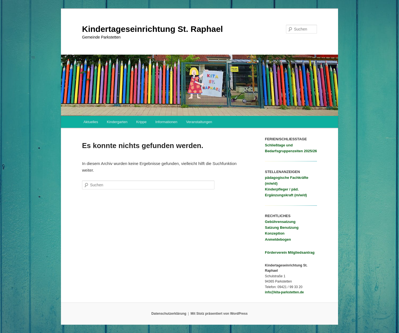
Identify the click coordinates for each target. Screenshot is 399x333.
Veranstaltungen (199, 122)
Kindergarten (117, 122)
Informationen (166, 122)
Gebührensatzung (280, 222)
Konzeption (275, 233)
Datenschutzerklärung (168, 314)
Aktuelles (90, 122)
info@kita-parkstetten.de (284, 292)
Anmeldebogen (278, 239)
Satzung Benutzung (281, 227)
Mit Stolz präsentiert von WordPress (219, 314)
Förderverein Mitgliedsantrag (289, 252)
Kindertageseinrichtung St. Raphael (152, 29)
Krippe (141, 122)
